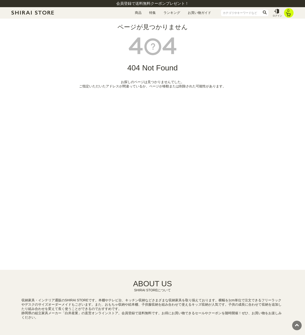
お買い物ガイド (199, 13)
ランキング (171, 13)
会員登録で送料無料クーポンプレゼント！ (152, 3)
